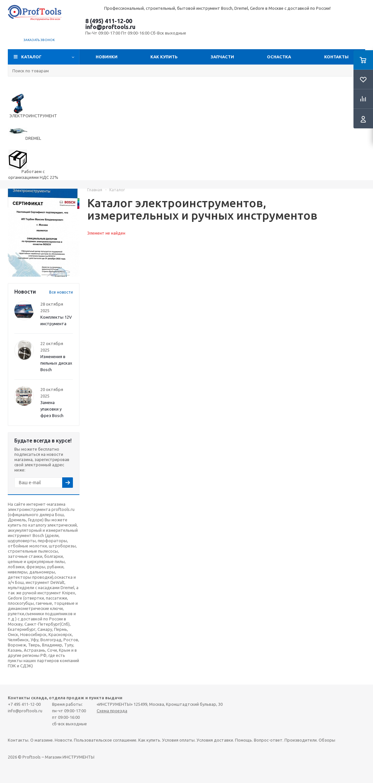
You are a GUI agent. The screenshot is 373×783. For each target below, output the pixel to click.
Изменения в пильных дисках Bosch (56, 363)
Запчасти (222, 56)
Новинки (106, 56)
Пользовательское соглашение (105, 740)
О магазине (41, 740)
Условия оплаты (178, 740)
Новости (63, 740)
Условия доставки (215, 740)
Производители (300, 740)
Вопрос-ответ (268, 740)
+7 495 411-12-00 (24, 704)
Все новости (61, 292)
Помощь (243, 740)
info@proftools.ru (110, 27)
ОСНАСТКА (279, 56)
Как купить (164, 56)
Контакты (336, 56)
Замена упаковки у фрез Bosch (51, 409)
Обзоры (327, 740)
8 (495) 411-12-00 (108, 21)
